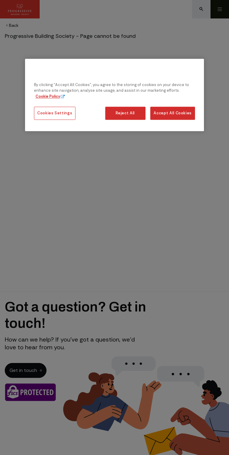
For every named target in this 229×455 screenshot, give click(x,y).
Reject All (125, 113)
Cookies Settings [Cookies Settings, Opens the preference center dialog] (54, 113)
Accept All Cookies (173, 113)
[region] (114, 95)
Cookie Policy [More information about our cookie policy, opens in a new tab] (47, 96)
